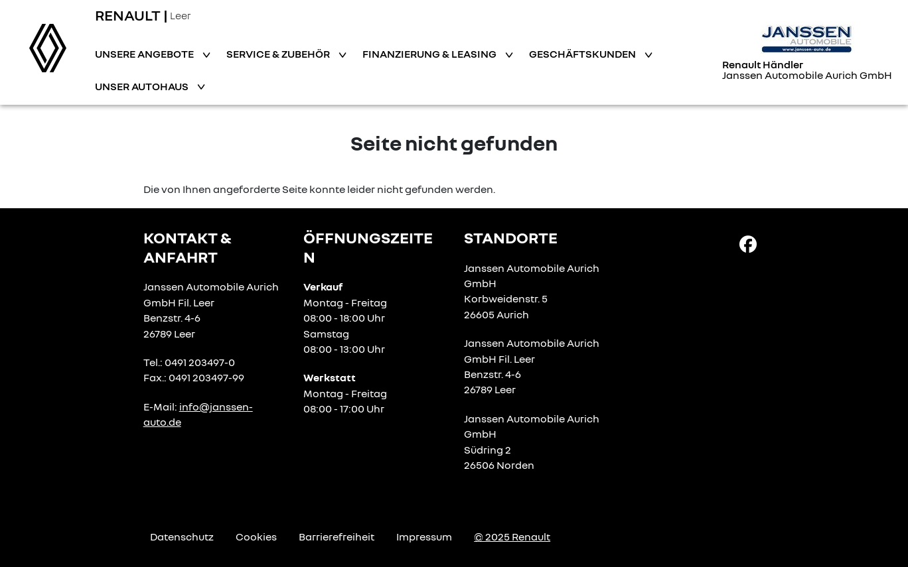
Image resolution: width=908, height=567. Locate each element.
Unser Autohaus (142, 86)
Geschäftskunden (583, 53)
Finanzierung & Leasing (430, 53)
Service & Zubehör (279, 53)
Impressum (424, 536)
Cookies (256, 536)
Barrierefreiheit (336, 536)
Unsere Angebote (145, 53)
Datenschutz (182, 536)
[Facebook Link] (748, 243)
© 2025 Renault (512, 536)
